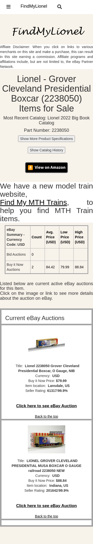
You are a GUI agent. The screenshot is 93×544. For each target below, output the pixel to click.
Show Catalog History (46, 150)
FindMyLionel (34, 6)
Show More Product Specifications (46, 139)
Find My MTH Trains (33, 202)
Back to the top (46, 416)
